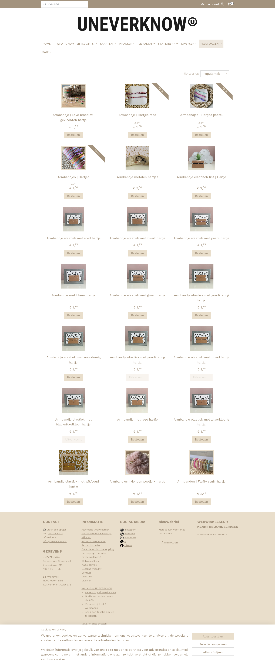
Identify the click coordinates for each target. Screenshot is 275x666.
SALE (47, 52)
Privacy (86, 557)
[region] (114, 649)
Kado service (90, 564)
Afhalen (86, 537)
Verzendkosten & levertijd (97, 533)
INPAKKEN (127, 44)
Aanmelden (170, 542)
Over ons (87, 576)
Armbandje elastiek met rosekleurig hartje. (73, 359)
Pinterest (130, 533)
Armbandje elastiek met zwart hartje (137, 238)
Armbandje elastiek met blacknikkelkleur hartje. (73, 422)
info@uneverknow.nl (55, 541)
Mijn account (212, 4)
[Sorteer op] (215, 74)
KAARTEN (108, 44)
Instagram (130, 529)
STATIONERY (168, 44)
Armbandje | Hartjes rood (137, 115)
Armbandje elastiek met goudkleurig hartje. (201, 297)
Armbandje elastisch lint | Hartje (201, 177)
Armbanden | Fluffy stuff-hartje (201, 481)
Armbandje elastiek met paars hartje (201, 238)
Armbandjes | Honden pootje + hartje (137, 481)
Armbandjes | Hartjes (73, 177)
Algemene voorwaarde (95, 529)
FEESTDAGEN (211, 44)
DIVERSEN (189, 44)
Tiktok (128, 545)
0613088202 (55, 533)
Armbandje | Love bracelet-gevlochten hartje (73, 117)
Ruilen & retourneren (94, 541)
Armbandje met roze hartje (137, 419)
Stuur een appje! (54, 529)
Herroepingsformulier (94, 553)
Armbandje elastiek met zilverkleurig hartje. (201, 359)
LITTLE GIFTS (87, 44)
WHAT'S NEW (65, 44)
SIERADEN (147, 44)
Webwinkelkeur (90, 561)
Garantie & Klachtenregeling (98, 549)
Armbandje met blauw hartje (73, 295)
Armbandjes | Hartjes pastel (201, 115)
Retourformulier (91, 545)
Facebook (130, 537)
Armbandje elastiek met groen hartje (137, 295)
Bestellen (73, 135)
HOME (46, 44)
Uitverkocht (137, 377)
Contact (86, 572)
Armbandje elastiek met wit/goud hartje (73, 484)
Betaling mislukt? (92, 568)
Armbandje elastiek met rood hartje (73, 238)
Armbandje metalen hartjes (137, 177)
